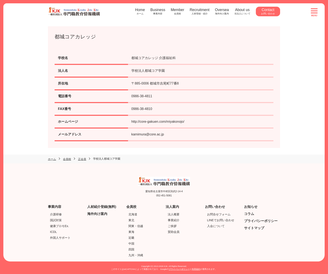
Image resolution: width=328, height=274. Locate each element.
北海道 (132, 214)
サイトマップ (254, 228)
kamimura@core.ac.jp (147, 134)
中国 (131, 243)
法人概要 (173, 214)
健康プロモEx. (59, 226)
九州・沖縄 (135, 255)
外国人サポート (60, 237)
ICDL (53, 232)
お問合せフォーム (219, 214)
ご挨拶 (172, 226)
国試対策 (56, 220)
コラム (249, 214)
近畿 (131, 237)
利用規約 (196, 269)
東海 (131, 232)
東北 (131, 220)
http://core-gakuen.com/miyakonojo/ (157, 121)
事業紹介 (173, 220)
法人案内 (172, 206)
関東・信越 (135, 226)
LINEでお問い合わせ (220, 220)
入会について (216, 226)
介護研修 (56, 214)
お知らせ (251, 206)
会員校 (131, 206)
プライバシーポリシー (261, 221)
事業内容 (54, 206)
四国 (131, 249)
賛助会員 (173, 232)
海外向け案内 (97, 214)
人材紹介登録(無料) (101, 206)
